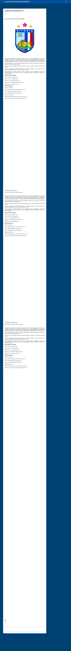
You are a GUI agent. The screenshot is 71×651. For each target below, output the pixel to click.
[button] (5, 14)
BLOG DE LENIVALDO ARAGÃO (17, 2)
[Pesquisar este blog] (62, 2)
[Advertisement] (25, 642)
